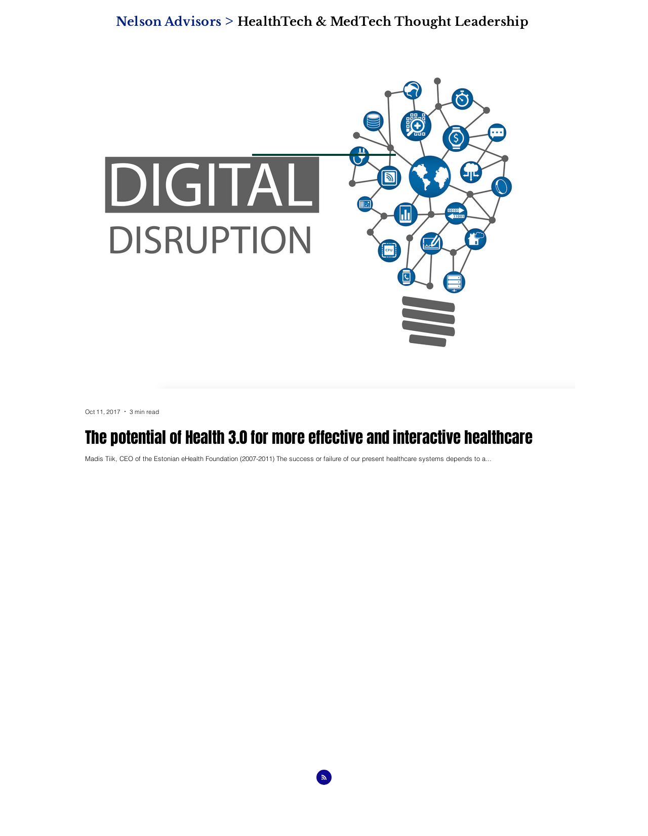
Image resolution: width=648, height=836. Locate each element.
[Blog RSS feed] (324, 778)
